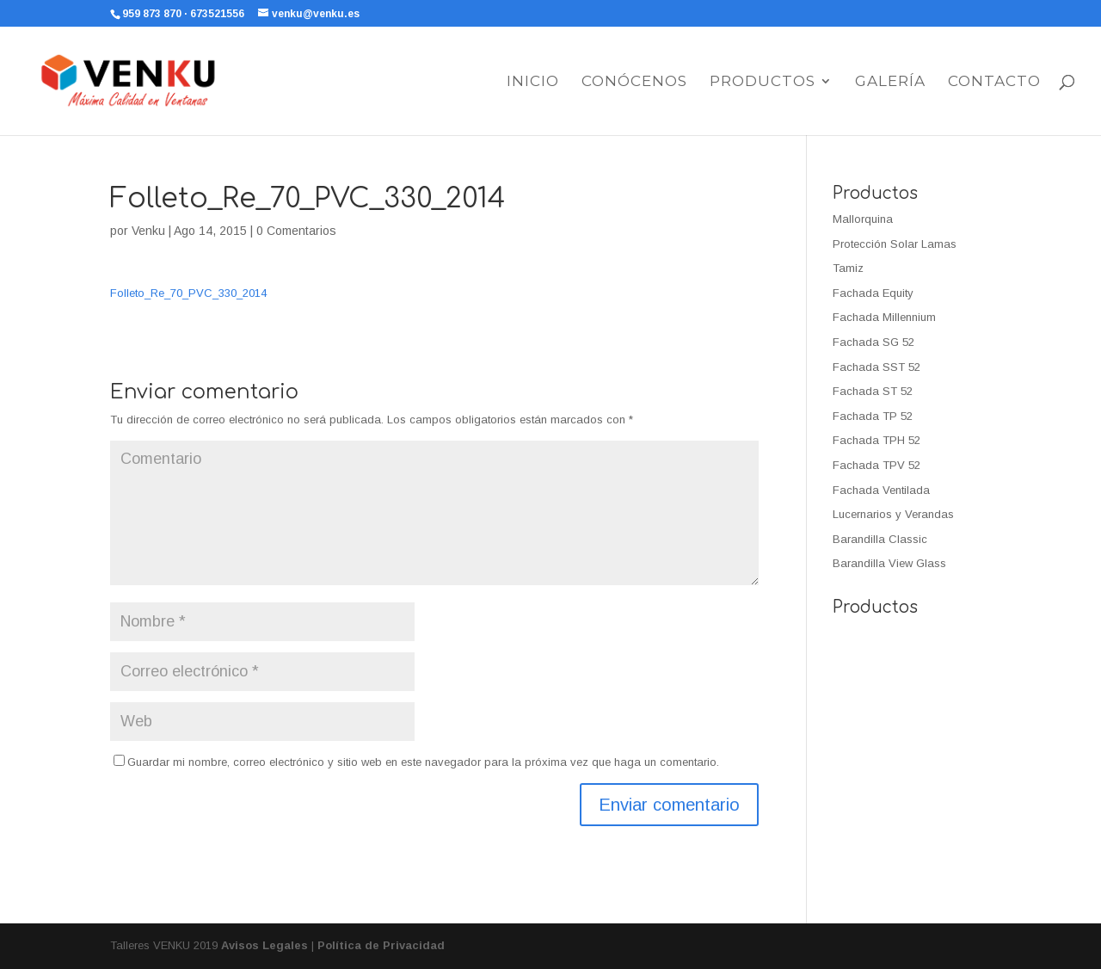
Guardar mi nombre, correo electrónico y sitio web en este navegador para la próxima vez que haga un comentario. (423, 762)
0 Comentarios (296, 231)
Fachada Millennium (884, 317)
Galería (890, 82)
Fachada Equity (873, 293)
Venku (148, 231)
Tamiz (848, 268)
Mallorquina (863, 219)
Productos (762, 82)
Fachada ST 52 (873, 391)
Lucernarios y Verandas (893, 514)
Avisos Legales (264, 945)
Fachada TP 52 (873, 416)
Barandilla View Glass (889, 563)
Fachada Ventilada (881, 490)
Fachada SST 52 (876, 367)
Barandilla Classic (880, 539)
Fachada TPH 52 (876, 440)
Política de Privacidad (381, 945)
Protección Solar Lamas (894, 244)
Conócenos (634, 82)
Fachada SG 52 (873, 342)
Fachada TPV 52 (876, 465)
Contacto (994, 82)
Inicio (533, 82)
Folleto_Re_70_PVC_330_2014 (188, 293)
